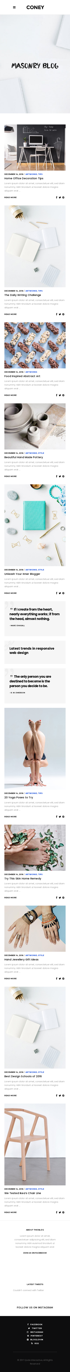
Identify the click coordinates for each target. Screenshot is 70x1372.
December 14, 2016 (13, 174)
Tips (40, 174)
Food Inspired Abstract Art (22, 376)
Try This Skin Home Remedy (22, 878)
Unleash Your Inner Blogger (22, 574)
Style (41, 453)
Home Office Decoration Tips (23, 178)
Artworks (31, 174)
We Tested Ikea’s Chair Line (22, 1193)
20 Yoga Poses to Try (18, 797)
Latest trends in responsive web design (32, 650)
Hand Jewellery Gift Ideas (21, 959)
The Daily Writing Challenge (22, 295)
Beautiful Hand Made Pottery (23, 457)
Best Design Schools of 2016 (23, 1076)
